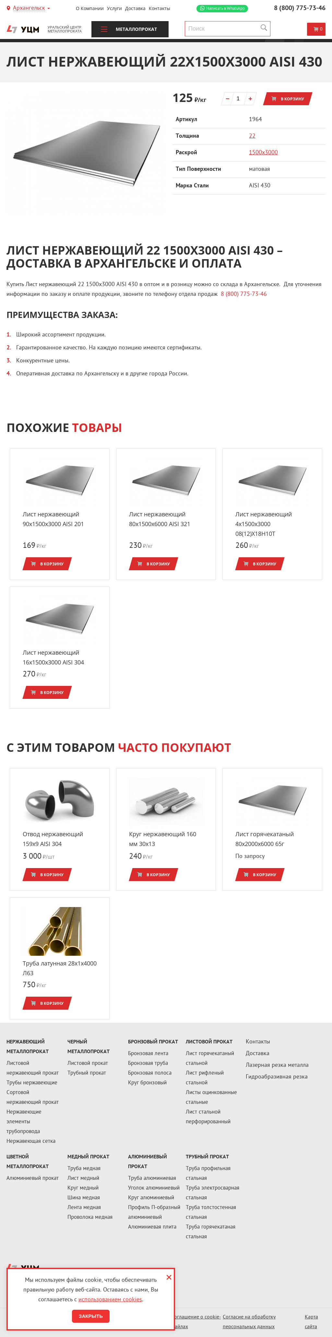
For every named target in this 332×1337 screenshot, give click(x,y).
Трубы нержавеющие (31, 1083)
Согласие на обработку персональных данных (249, 1322)
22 (252, 136)
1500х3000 (263, 153)
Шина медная (83, 1198)
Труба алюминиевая (152, 1178)
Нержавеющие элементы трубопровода (24, 1122)
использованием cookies (110, 1300)
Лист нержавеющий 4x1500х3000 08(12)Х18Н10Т (263, 523)
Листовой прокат (87, 1063)
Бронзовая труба (148, 1063)
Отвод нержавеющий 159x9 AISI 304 (53, 839)
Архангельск (29, 8)
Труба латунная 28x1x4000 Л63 (60, 968)
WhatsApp (225, 8)
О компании (90, 8)
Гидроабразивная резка (277, 1077)
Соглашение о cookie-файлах (196, 1322)
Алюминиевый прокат (32, 1178)
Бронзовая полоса (150, 1073)
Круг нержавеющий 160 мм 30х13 (162, 839)
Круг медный (83, 1188)
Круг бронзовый (147, 1083)
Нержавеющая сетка (30, 1141)
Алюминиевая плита (152, 1227)
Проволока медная (90, 1217)
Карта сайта (311, 1322)
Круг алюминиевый (151, 1198)
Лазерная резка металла (277, 1065)
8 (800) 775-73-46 (300, 8)
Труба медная (84, 1168)
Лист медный (83, 1178)
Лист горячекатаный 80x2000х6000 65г (264, 839)
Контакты (159, 8)
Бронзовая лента (148, 1053)
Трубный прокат (86, 1073)
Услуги (114, 8)
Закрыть (91, 1316)
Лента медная (84, 1207)
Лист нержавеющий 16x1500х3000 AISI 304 (53, 657)
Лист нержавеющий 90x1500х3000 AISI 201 (53, 519)
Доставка (135, 8)
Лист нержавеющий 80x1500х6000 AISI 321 (159, 519)
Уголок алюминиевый (154, 1188)
